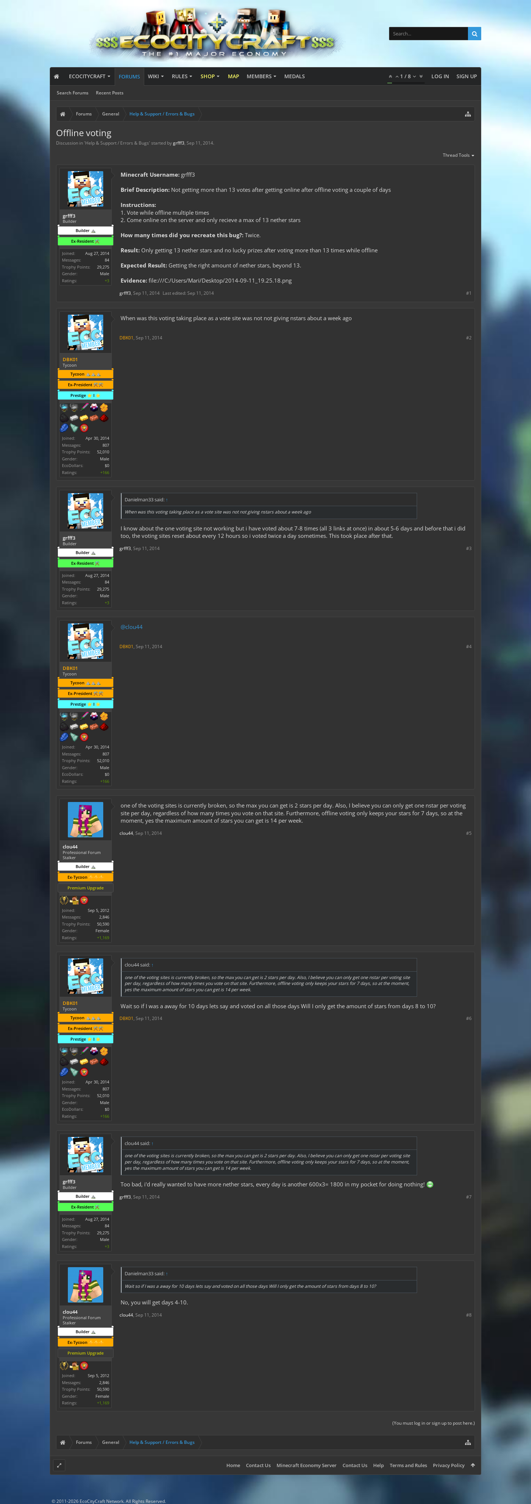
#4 (469, 646)
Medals (294, 76)
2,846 (104, 917)
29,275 (103, 267)
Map (233, 76)
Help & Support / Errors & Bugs (117, 143)
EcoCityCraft (87, 76)
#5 (469, 833)
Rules (180, 76)
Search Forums (72, 93)
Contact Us (258, 1465)
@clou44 (132, 626)
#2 (469, 337)
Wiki (153, 76)
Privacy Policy (449, 1465)
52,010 (103, 451)
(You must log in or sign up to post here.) (433, 1423)
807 (106, 445)
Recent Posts (110, 93)
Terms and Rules (408, 1465)
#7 (469, 1197)
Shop (208, 76)
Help (378, 1465)
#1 (469, 293)
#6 (469, 1018)
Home (233, 1465)
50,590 (103, 924)
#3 (469, 548)
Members (259, 76)
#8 (469, 1315)
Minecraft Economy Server (307, 1465)
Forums (129, 76)
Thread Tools (459, 155)
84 (107, 260)
